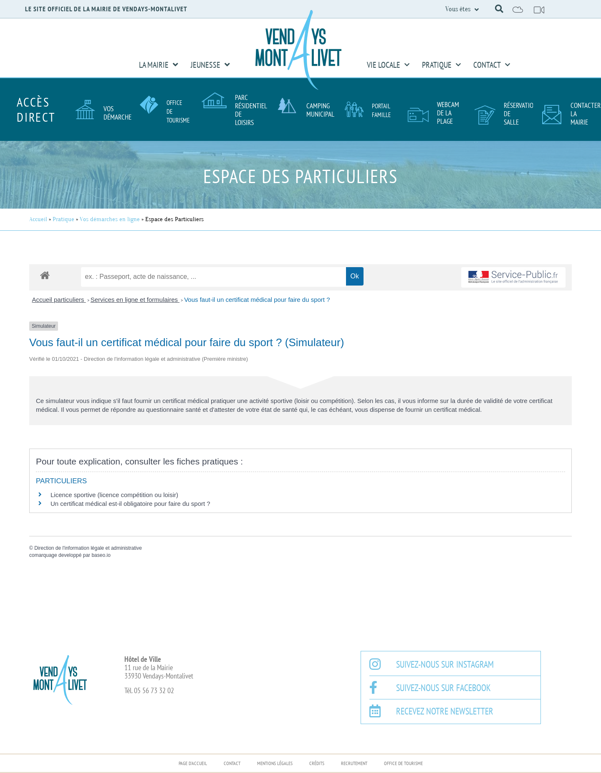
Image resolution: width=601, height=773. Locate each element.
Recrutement (354, 763)
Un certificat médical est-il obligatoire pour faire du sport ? (130, 503)
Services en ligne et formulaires (135, 299)
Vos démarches (119, 113)
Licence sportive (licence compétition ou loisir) (114, 494)
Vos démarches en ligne (110, 219)
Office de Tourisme (403, 763)
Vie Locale (388, 65)
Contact (491, 65)
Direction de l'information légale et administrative (88, 548)
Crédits (316, 763)
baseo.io (100, 555)
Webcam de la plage (448, 113)
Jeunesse (210, 64)
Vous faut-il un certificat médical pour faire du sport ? (257, 299)
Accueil (38, 219)
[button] (499, 8)
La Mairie (158, 64)
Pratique (441, 65)
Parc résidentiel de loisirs (251, 110)
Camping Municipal (320, 110)
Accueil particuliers (59, 299)
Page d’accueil (193, 763)
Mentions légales (275, 763)
